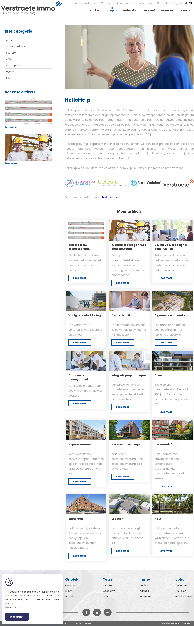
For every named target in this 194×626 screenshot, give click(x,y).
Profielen (180, 591)
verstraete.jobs (111, 3)
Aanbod (95, 10)
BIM (8, 78)
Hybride (10, 71)
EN (190, 3)
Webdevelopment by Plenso (176, 623)
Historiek (70, 596)
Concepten (13, 65)
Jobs (106, 596)
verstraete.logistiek (170, 3)
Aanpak (112, 10)
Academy (109, 591)
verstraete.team (86, 3)
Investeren (168, 10)
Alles (9, 40)
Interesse (145, 596)
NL (186, 3)
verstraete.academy (139, 3)
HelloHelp (129, 10)
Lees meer (79, 278)
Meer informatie (14, 607)
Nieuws (69, 591)
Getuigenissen (183, 596)
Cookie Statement (83, 623)
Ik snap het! (17, 616)
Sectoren (11, 52)
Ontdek (107, 585)
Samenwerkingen (16, 46)
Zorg (9, 59)
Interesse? (148, 10)
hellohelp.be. (110, 197)
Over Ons (71, 585)
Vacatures (181, 585)
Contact (186, 10)
